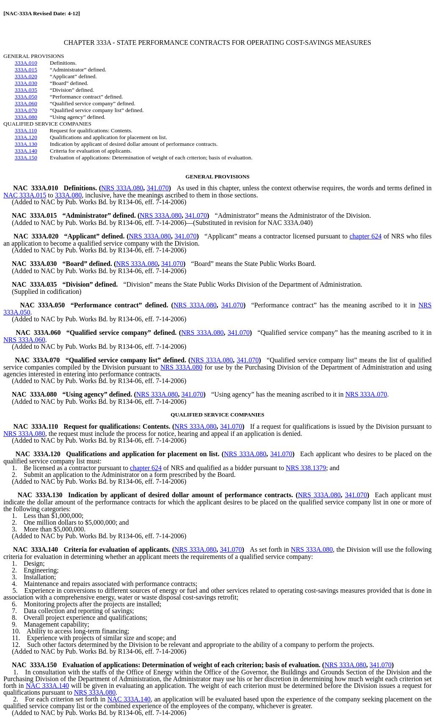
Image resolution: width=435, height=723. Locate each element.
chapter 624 (366, 236)
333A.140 (26, 151)
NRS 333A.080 (122, 188)
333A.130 (26, 144)
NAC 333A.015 (24, 195)
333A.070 (26, 110)
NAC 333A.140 (47, 685)
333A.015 (26, 69)
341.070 (158, 188)
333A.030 (26, 83)
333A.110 (26, 130)
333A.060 (26, 103)
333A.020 (26, 76)
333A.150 (26, 157)
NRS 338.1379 (306, 467)
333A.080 (26, 117)
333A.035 (26, 90)
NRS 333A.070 (366, 394)
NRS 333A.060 (24, 339)
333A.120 (26, 137)
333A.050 (26, 96)
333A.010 (26, 63)
